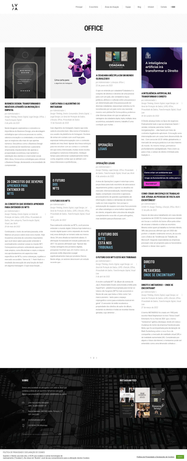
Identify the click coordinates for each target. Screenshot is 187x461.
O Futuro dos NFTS (60, 200)
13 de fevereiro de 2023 (59, 123)
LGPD (166, 106)
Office (41, 117)
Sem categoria (15, 220)
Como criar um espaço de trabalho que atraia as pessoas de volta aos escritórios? (160, 197)
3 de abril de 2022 (103, 277)
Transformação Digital (13, 120)
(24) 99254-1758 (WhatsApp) (37, 425)
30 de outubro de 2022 (150, 116)
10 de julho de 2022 (149, 210)
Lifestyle (53, 120)
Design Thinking (11, 117)
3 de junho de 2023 (12, 123)
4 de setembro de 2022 (105, 176)
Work (132, 173)
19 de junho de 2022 (58, 220)
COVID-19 (145, 207)
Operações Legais (105, 163)
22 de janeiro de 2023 (104, 85)
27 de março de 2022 (149, 307)
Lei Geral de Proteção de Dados (73, 117)
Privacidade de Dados (71, 120)
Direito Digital (23, 117)
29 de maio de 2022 (12, 226)
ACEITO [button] (180, 457)
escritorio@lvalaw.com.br (36, 420)
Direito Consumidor (70, 113)
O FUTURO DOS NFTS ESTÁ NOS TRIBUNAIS (116, 257)
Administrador (13, 114)
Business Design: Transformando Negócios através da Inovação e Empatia (22, 107)
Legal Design (34, 117)
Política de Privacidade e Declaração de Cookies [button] (155, 457)
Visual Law (126, 173)
